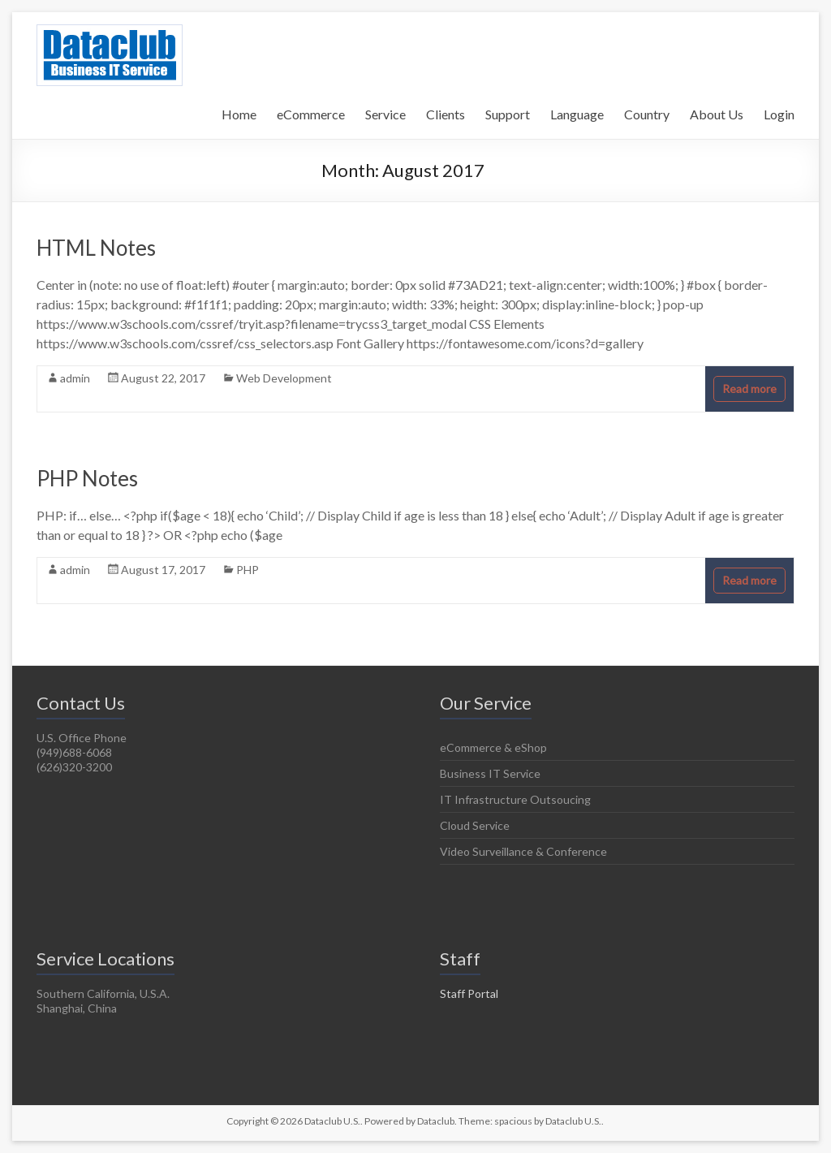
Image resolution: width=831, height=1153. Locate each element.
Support (507, 114)
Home (239, 114)
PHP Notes (87, 478)
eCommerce (311, 114)
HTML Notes (96, 248)
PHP (247, 569)
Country (647, 114)
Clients (445, 114)
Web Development (284, 378)
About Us (716, 114)
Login (779, 114)
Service (385, 114)
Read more (749, 388)
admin (75, 378)
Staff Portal (469, 993)
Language (577, 114)
